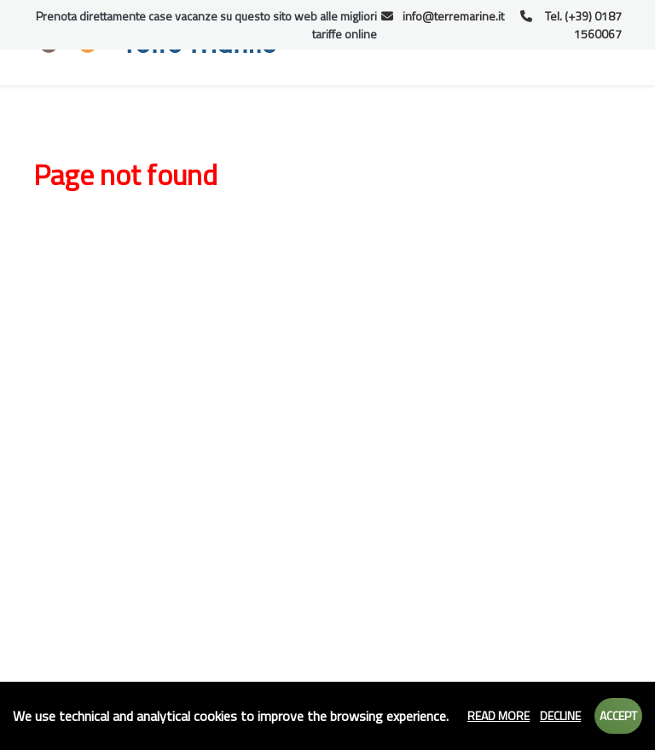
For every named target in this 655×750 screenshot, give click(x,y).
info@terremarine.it (443, 16)
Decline (560, 715)
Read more (498, 715)
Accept (618, 715)
